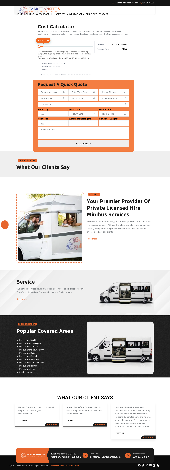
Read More (92, 239)
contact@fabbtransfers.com (105, 457)
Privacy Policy (57, 466)
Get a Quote (83, 144)
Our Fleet (91, 14)
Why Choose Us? (45, 14)
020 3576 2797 (141, 457)
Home (19, 14)
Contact (103, 14)
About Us (29, 14)
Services (60, 14)
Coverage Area (75, 14)
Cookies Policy (72, 466)
